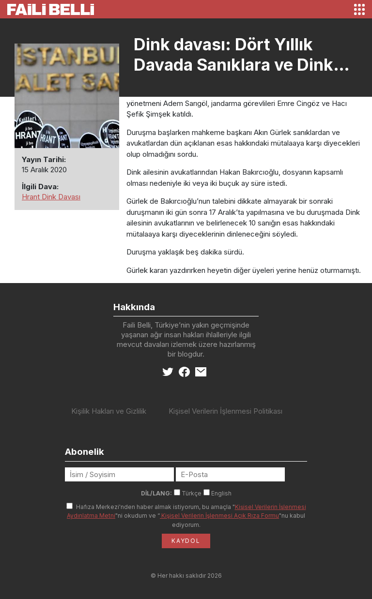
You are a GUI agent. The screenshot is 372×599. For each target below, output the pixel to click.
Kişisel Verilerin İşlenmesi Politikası (225, 411)
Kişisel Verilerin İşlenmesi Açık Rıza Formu (219, 515)
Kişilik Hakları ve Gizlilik (108, 411)
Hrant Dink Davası (51, 196)
